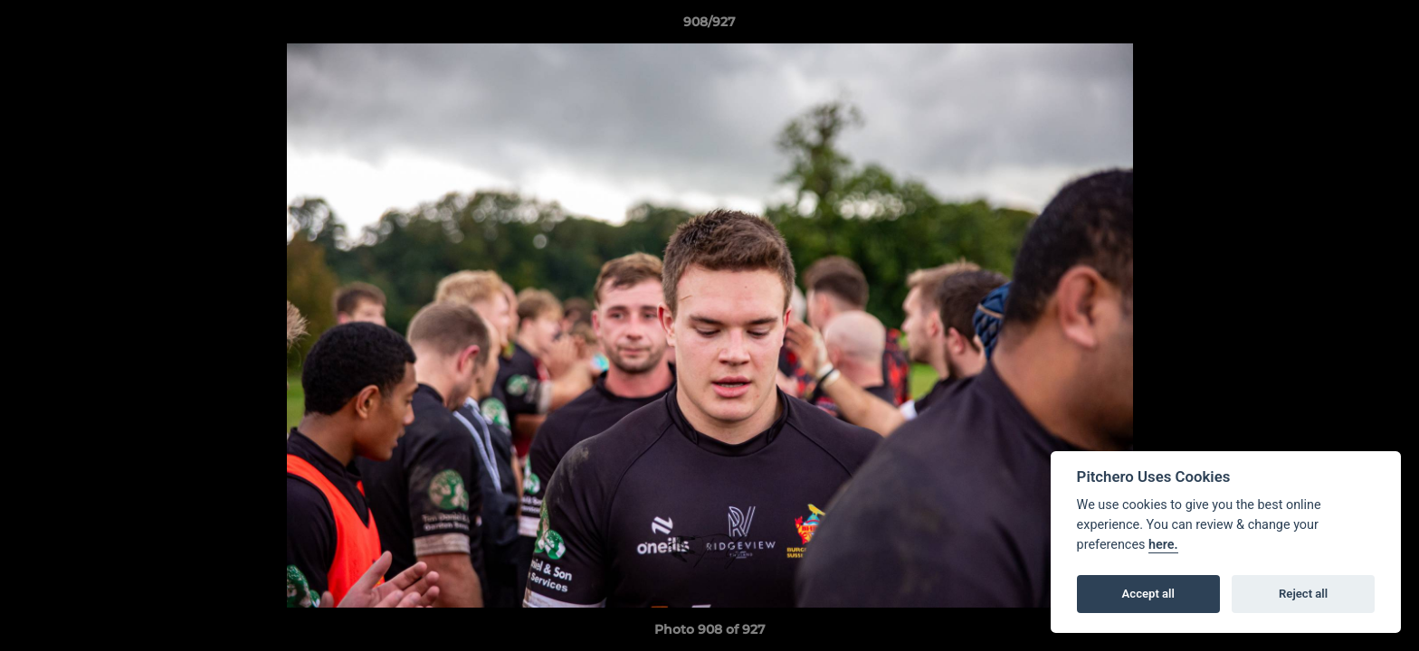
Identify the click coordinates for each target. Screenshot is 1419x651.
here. (1163, 544)
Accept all (1148, 593)
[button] (1386, 26)
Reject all (1303, 593)
